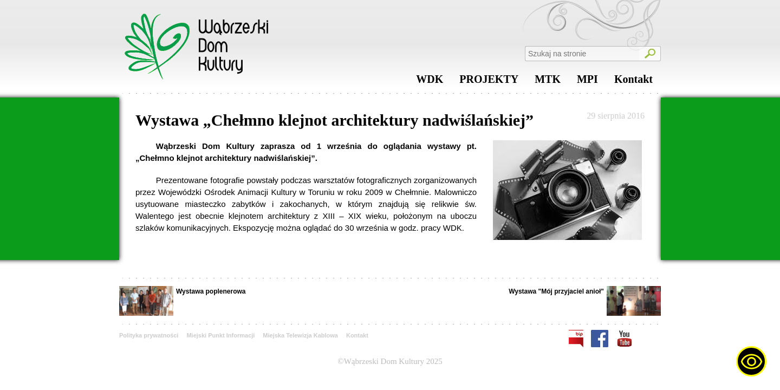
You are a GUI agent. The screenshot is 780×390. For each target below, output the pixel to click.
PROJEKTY (488, 81)
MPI (587, 81)
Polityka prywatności (148, 335)
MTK (548, 81)
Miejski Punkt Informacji (220, 335)
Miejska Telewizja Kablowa (300, 335)
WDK (429, 81)
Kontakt (633, 81)
